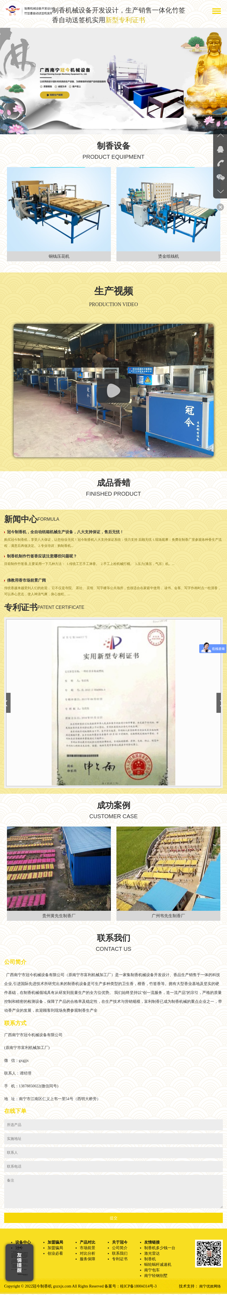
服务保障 (87, 1260)
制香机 (150, 1260)
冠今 (19, 1249)
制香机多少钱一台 (159, 1249)
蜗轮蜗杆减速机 (157, 1266)
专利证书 (120, 1260)
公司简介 (120, 1249)
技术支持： (187, 1287)
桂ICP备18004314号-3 (138, 1287)
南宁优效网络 (209, 1287)
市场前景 (87, 1249)
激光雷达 (152, 1254)
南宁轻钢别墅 (156, 1277)
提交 (114, 1219)
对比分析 (87, 1254)
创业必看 (55, 1254)
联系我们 (120, 1254)
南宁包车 (152, 1271)
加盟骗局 (55, 1249)
